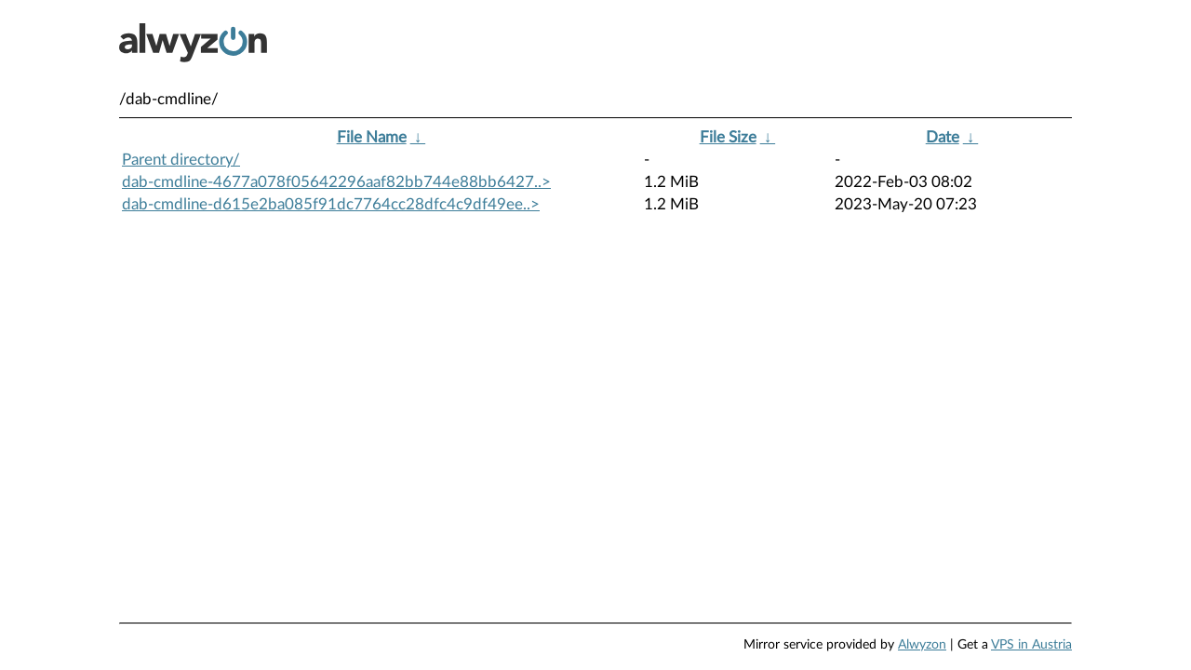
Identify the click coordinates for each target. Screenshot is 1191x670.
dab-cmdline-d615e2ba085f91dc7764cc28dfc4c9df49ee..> (331, 204)
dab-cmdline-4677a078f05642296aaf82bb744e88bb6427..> (336, 182)
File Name (372, 137)
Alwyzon (922, 644)
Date (942, 137)
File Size (728, 137)
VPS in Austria (1031, 644)
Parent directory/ (181, 160)
